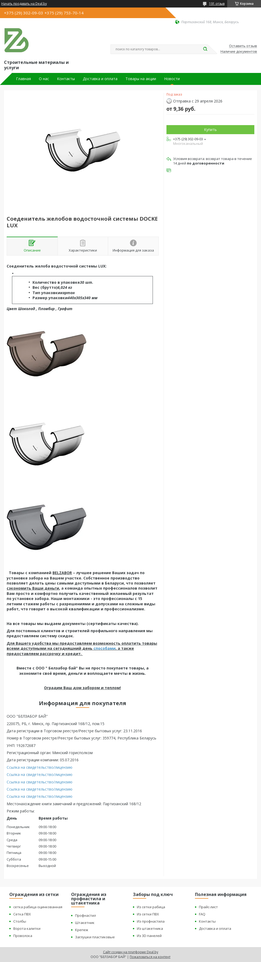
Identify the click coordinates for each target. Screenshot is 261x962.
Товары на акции (140, 79)
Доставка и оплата (100, 79)
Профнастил (85, 915)
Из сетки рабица (151, 907)
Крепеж (81, 929)
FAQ (202, 914)
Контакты (66, 79)
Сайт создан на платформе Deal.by (130, 952)
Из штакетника (150, 928)
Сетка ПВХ (22, 914)
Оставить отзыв (243, 46)
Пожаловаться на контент (150, 957)
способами (104, 648)
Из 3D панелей (149, 935)
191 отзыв (217, 3)
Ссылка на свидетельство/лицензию (39, 767)
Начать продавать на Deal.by (24, 4)
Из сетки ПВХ (148, 914)
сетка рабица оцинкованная (37, 907)
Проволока (22, 935)
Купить (210, 129)
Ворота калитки (26, 928)
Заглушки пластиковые (95, 937)
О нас (44, 79)
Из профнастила (151, 921)
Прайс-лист (208, 907)
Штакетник (85, 922)
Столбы (19, 921)
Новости (172, 79)
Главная (23, 79)
